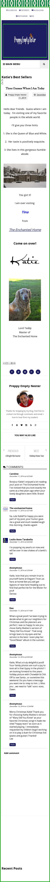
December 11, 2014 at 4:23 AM (20, 476)
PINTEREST (24, 10)
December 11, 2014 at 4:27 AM (20, 511)
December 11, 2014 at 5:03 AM (20, 542)
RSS (32, 16)
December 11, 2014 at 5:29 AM (20, 570)
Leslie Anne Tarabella (21, 539)
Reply (13, 499)
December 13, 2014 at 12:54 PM (21, 706)
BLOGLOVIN (38, 10)
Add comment (11, 753)
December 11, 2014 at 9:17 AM (20, 611)
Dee (11, 608)
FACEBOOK (11, 10)
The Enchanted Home (25, 229)
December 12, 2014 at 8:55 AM (20, 657)
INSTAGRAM (22, 16)
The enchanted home (20, 508)
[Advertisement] (25, 841)
